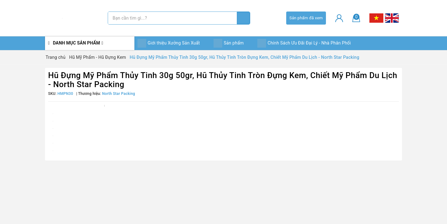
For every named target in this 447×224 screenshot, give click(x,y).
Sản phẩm (229, 43)
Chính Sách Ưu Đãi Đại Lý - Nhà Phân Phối (304, 43)
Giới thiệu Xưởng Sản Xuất (169, 43)
